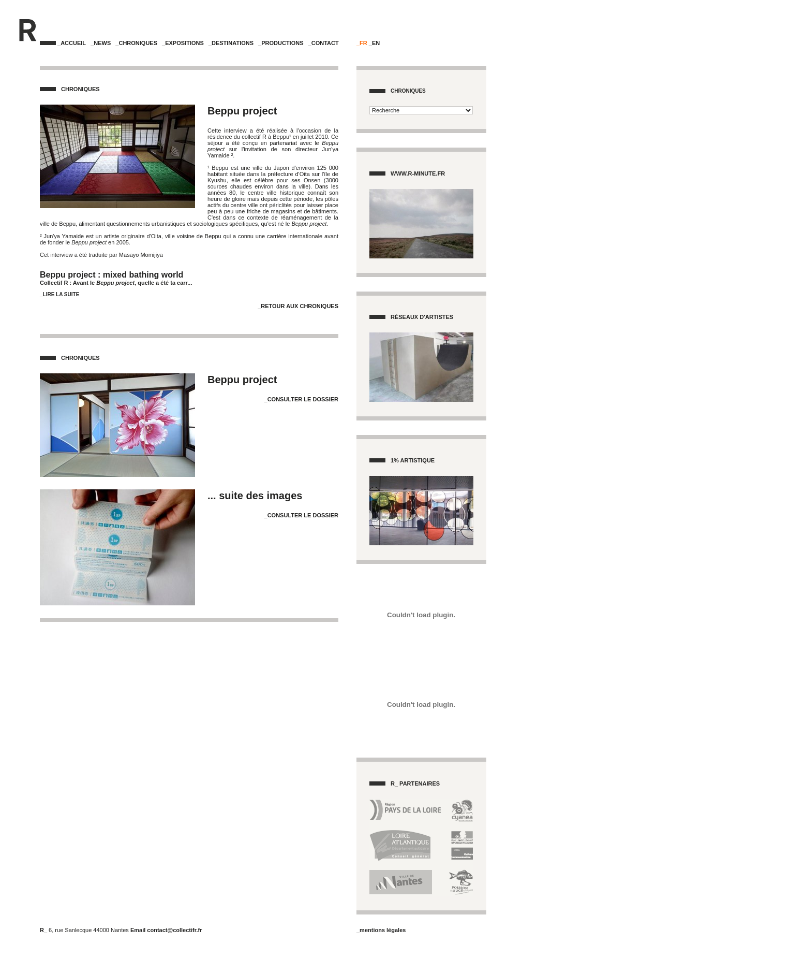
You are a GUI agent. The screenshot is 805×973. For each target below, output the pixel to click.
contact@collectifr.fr (174, 930)
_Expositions (183, 43)
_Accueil (71, 43)
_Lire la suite (59, 294)
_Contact (323, 43)
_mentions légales (381, 930)
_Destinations (231, 43)
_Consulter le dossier (301, 399)
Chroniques (408, 91)
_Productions (280, 43)
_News (101, 43)
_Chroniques (136, 43)
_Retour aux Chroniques (298, 306)
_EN (374, 43)
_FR (361, 43)
